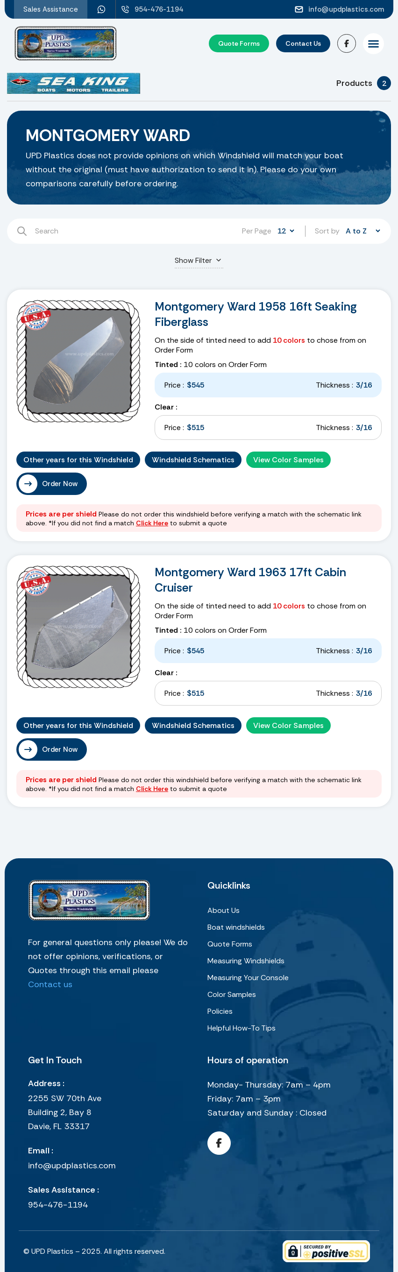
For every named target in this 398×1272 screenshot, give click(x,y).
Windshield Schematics (193, 460)
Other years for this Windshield (78, 460)
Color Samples (231, 994)
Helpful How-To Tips (241, 1028)
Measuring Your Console (248, 977)
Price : (174, 385)
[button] (373, 43)
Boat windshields (236, 927)
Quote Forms (229, 944)
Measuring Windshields (245, 961)
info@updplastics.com (72, 1165)
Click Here (152, 523)
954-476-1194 (58, 1204)
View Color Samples (288, 460)
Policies (220, 1011)
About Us (223, 910)
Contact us (50, 984)
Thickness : (334, 385)
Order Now (60, 483)
